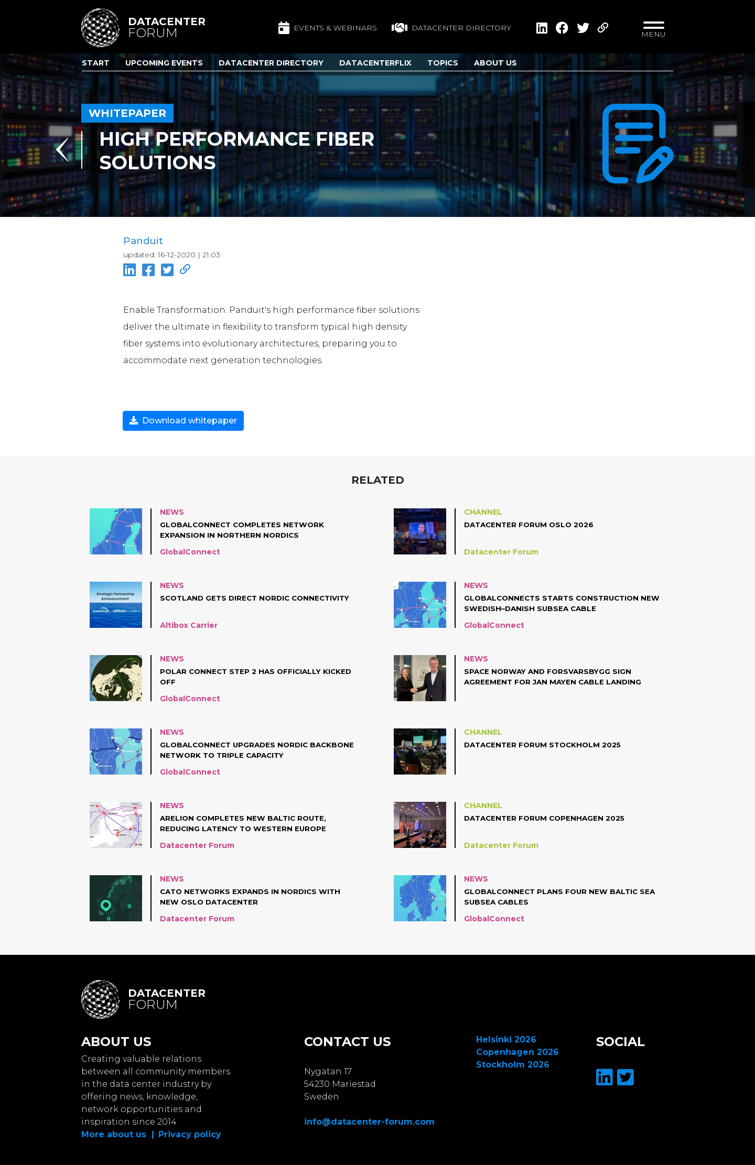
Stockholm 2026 (512, 1064)
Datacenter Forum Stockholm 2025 (546, 743)
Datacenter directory (451, 27)
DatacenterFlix (375, 63)
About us (495, 63)
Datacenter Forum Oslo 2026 (531, 523)
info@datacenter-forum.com (369, 1121)
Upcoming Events (164, 63)
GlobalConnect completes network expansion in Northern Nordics (245, 529)
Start (96, 63)
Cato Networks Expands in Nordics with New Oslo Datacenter (253, 896)
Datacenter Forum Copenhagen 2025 (547, 817)
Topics (442, 63)
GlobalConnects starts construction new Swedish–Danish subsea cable (555, 602)
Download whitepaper (183, 419)
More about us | (117, 1133)
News (172, 511)
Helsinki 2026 (506, 1038)
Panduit (142, 241)
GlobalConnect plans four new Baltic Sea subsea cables (554, 896)
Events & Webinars (327, 27)
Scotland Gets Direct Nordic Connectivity (228, 602)
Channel (483, 511)
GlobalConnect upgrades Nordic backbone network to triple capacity (248, 749)
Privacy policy (189, 1133)
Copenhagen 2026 (517, 1051)
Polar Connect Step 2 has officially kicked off (243, 675)
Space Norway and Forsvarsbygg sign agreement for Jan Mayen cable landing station (555, 676)
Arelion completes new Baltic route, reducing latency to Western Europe (246, 822)
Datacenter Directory (271, 63)
